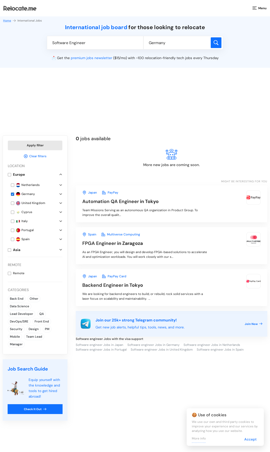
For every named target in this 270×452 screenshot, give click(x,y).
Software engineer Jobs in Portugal (101, 350)
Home (9, 20)
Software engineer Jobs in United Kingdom (162, 350)
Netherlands (28, 185)
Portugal (25, 230)
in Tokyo (120, 201)
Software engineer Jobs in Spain (220, 350)
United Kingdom (30, 203)
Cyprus (24, 212)
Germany (25, 194)
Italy (22, 221)
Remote (18, 273)
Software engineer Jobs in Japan (99, 345)
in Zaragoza (112, 243)
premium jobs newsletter (91, 58)
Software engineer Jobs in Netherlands (212, 345)
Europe (19, 174)
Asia (16, 250)
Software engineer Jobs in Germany (153, 345)
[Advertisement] (135, 104)
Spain (23, 239)
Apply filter (35, 145)
